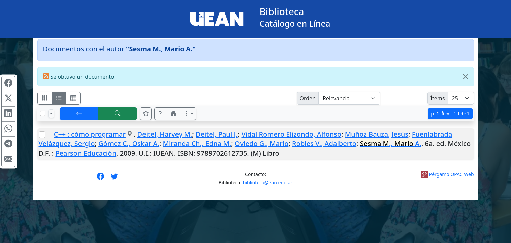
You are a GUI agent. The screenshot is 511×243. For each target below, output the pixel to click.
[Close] (465, 76)
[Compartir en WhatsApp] (8, 129)
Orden (308, 98)
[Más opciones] (189, 113)
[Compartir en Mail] (8, 159)
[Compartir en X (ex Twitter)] (8, 99)
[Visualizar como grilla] (73, 98)
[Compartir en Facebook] (8, 83)
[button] (160, 113)
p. (450, 113)
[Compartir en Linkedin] (8, 114)
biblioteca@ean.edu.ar (267, 182)
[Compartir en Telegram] (8, 144)
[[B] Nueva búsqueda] (117, 113)
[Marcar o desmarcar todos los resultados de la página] (42, 113)
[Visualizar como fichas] (44, 98)
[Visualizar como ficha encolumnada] (59, 98)
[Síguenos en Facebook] (100, 178)
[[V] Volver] (79, 113)
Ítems (437, 98)
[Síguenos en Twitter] (114, 178)
